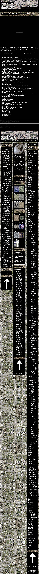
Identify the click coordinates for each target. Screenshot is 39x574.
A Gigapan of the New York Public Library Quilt (12, 68)
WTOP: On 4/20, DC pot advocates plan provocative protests (7, 174)
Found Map (30, 206)
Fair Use (30, 140)
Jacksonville (33, 311)
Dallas (32, 397)
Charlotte (32, 372)
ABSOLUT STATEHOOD (7, 75)
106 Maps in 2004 (5, 105)
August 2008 (18, 309)
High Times (31, 468)
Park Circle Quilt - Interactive (8, 93)
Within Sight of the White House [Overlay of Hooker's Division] (15, 79)
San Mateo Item (31, 483)
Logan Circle (33, 282)
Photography (30, 501)
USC (33, 250)
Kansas (30, 326)
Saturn (32, 391)
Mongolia (32, 431)
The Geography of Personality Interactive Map (11, 71)
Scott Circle (33, 295)
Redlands (32, 251)
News (29, 455)
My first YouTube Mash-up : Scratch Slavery (11, 86)
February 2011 (18, 289)
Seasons (29, 521)
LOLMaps (29, 446)
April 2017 (17, 275)
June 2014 (17, 281)
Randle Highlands (34, 293)
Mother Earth (31, 512)
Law (28, 229)
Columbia (32, 386)
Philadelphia (33, 381)
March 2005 (18, 336)
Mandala (30, 510)
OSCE (29, 500)
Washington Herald (32, 492)
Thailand (30, 400)
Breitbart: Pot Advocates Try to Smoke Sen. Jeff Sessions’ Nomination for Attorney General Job (7, 193)
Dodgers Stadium (34, 244)
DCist (30, 463)
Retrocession (31, 196)
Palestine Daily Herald (33, 477)
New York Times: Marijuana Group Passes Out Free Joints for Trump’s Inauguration (7, 185)
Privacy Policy (27, 140)
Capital (29, 180)
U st (31, 297)
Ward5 (32, 301)
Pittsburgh (32, 382)
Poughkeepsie (33, 370)
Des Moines (33, 325)
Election (29, 200)
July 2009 (17, 302)
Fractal (30, 507)
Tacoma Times (31, 484)
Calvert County (33, 335)
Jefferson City (33, 348)
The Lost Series (5, 101)
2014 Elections (30, 152)
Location (11, 121)
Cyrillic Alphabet (31, 191)
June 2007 (17, 318)
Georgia (30, 315)
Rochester (32, 371)
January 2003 (18, 352)
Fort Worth (33, 398)
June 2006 (17, 326)
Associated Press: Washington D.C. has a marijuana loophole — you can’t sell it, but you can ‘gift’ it (7, 157)
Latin (29, 228)
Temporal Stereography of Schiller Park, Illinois (12, 104)
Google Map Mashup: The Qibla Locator (10, 63)
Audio (29, 171)
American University (32, 265)
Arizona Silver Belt (32, 459)
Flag (28, 205)
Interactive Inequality (6, 100)
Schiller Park (33, 322)
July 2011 (17, 286)
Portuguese (30, 502)
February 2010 (18, 297)
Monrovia (32, 432)
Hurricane (30, 540)
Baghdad (34, 428)
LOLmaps (4, 92)
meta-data (13, 121)
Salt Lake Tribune (32, 482)
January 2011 (18, 290)
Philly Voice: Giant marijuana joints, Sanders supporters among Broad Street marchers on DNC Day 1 (7, 205)
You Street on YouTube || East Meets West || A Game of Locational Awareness (18, 72)
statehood (29, 525)
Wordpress (30, 545)
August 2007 (18, 317)
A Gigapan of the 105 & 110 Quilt (9, 66)
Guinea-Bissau (33, 426)
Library (29, 231)
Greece (34, 422)
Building (29, 178)
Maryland (30, 332)
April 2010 (17, 296)
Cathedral (32, 267)
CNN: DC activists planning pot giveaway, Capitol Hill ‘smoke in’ (7, 180)
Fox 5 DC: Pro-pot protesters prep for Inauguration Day (6, 188)
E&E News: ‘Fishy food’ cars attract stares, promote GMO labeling (7, 233)
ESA (28, 201)
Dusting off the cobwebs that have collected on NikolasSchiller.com (6, 218)
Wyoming (30, 444)
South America (33, 437)
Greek (29, 217)
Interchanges (35, 245)
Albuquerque (33, 359)
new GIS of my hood (6, 113)
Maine (30, 331)
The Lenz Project (18, 260)
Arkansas (30, 239)
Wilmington (33, 310)
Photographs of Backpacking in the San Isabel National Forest (7, 266)
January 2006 (18, 329)
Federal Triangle (33, 274)
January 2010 (18, 298)
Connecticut (31, 262)
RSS (32, 140)
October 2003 (18, 346)
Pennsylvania (31, 380)
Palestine (32, 433)
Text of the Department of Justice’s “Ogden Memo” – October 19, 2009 (7, 244)
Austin (32, 396)
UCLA (34, 249)
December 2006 (18, 322)
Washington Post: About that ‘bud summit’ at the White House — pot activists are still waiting (7, 209)
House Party (30, 223)
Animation (29, 163)
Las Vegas (7, 121)
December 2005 (18, 330)
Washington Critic (31, 538)
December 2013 (18, 282)
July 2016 (17, 277)
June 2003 (17, 349)
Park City (32, 403)
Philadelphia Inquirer (32, 479)
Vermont (30, 404)
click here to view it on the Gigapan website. (22, 53)
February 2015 (18, 279)
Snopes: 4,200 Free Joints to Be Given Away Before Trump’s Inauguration (7, 196)
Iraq (31, 427)
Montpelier (32, 405)
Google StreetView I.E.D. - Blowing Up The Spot (12, 91)
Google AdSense (31, 212)
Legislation (31, 195)
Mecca (32, 429)
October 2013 (18, 283)
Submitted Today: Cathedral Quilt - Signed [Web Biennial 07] (14, 102)
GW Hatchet (31, 467)
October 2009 (18, 300)
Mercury (32, 390)
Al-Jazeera (31, 458)
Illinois (30, 320)
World (30, 414)
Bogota (36, 441)
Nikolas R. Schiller (8, 140)
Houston (32, 399)
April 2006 (17, 327)
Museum (29, 452)
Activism (29, 156)
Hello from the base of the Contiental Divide (7, 264)
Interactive (4, 121)
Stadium (29, 524)
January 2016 (18, 278)
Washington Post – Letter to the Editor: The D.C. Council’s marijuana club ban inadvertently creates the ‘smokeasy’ (6, 213)
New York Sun (31, 473)
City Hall (32, 269)
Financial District (34, 254)
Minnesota (30, 342)
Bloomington (33, 323)
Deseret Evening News (33, 464)
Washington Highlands (33, 305)
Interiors (29, 227)
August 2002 (18, 355)
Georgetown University (33, 276)
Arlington (32, 407)
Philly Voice (31, 480)
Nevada (16, 121)
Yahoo (29, 547)
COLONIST (26, 10)
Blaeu (29, 176)
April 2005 (17, 335)
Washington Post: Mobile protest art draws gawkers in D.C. (7, 235)
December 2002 (18, 353)
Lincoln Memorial (34, 286)
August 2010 (18, 293)
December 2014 (18, 280)
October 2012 (18, 285)
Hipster (29, 221)
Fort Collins (33, 261)
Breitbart (30, 461)
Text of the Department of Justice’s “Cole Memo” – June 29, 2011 (7, 242)
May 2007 (17, 319)
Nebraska (30, 353)
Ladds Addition (34, 379)
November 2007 (18, 315)
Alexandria (32, 406)
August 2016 (18, 276)
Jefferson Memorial (34, 284)
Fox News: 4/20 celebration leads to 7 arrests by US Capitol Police (7, 172)
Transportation (30, 532)
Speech (29, 523)
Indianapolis (33, 324)
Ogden (32, 402)
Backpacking (30, 172)
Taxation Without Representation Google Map (11, 106)
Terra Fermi (4, 83)
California (30, 240)
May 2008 (17, 311)
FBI (28, 204)
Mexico (32, 430)
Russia (32, 434)
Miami (32, 312)
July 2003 (17, 348)
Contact (35, 140)
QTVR (29, 504)
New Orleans (33, 330)
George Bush (30, 209)
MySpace (29, 453)
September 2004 (18, 340)
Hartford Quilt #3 (6, 189)
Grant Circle (33, 278)
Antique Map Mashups (19, 255)
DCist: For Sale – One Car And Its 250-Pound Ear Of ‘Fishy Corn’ (7, 168)
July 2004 (17, 341)
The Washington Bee (32, 486)
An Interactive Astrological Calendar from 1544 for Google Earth (15, 85)
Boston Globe (31, 460)
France (34, 421)
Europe (32, 417)
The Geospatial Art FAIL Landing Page (10, 69)
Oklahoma (30, 376)
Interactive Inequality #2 (7, 97)
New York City (33, 361)
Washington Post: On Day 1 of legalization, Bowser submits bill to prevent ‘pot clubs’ (7, 216)
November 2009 (18, 299)
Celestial (29, 183)
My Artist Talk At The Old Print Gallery (10, 57)
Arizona (30, 237)
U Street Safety (5, 115)
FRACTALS (35, 10)
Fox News (30, 466)
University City (33, 351)
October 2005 (18, 331)
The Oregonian (31, 485)
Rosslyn (32, 409)
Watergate (32, 306)
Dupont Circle (33, 272)
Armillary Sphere (32, 165)
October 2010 (18, 292)
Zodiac (29, 548)
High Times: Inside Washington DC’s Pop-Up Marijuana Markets (7, 152)
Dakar (34, 436)
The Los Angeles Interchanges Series (18, 253)
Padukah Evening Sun (33, 476)
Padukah (32, 328)
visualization (19, 121)
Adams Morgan (33, 264)
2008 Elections (30, 151)
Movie (29, 450)
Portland (32, 378)
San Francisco (33, 253)
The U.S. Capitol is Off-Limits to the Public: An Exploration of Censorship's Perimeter (20, 94)
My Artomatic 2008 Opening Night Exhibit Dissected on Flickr (15, 74)
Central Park (36, 366)
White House (33, 307)
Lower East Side (36, 368)
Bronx (34, 362)
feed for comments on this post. (8, 126)
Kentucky (30, 327)
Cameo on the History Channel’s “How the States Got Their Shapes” (7, 258)
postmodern (30, 503)
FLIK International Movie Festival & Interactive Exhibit (13, 73)
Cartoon (29, 182)
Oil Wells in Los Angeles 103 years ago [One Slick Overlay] (14, 78)
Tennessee (31, 393)
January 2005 (18, 337)
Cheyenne (32, 445)
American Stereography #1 (7, 99)
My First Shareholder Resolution (6, 228)
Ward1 (32, 298)
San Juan (32, 383)
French (29, 207)
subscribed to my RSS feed (9, 52)
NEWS (23, 10)
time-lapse (30, 531)
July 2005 (17, 333)
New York (30, 360)
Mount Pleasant (33, 291)
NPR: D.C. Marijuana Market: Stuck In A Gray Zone (6, 166)
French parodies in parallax (8, 80)
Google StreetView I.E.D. (20, 256)
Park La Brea (35, 248)
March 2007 (18, 320)
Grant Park (34, 321)
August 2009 (18, 301)
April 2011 (17, 288)
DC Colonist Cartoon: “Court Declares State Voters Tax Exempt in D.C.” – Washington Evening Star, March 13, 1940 (7, 239)
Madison (32, 413)
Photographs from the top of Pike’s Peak (7, 263)
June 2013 (17, 284)
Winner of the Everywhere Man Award (18, 263)
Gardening (29, 208)
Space (30, 388)
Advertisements (30, 160)
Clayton (32, 347)
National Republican (32, 472)
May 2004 (17, 342)
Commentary (30, 187)
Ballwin (32, 346)
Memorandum (30, 447)
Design (29, 199)
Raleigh (32, 373)
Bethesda (32, 334)
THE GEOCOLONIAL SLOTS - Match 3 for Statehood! (13, 95)
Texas (30, 395)
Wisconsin (30, 412)
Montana (30, 352)
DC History (30, 193)
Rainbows (30, 542)
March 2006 (18, 328)
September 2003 (18, 347)
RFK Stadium (33, 294)
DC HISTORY (15, 10)
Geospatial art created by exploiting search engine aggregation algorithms (17, 70)
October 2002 (18, 354)
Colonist (15, 140)
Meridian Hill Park (34, 290)
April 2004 (17, 343)
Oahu (32, 317)
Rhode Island (31, 384)
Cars (28, 181)
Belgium (34, 418)
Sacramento (33, 252)
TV (28, 533)
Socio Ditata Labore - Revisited (8, 87)
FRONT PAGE (4, 10)
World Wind (30, 546)
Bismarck (32, 374)
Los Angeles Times (32, 470)
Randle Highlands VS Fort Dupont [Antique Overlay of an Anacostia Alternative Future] (20, 59)
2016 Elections (30, 155)
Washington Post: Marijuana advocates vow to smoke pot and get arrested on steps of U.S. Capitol (7, 177)
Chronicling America (31, 185)
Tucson (32, 238)
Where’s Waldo (8, 50)
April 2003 (17, 350)
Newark (32, 358)
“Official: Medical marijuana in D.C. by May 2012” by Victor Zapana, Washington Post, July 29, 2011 (6, 247)
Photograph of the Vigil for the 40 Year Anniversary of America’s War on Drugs (7, 254)
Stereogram (30, 527)
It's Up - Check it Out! (6, 110)
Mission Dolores (34, 257)
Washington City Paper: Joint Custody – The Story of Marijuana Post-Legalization (7, 160)
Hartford (32, 263)
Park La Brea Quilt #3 (6, 103)
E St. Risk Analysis (6, 117)
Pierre (32, 387)
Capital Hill (33, 266)
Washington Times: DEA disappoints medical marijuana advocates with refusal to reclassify (7, 202)
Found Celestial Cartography (8, 81)
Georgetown (33, 275)
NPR (29, 475)
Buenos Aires (36, 439)
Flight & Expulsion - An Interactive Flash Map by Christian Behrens (16, 77)
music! (3, 116)
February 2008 (18, 313)
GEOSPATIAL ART (10, 10)
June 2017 (17, 274)
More (31, 516)
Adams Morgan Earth (6, 84)
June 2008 (17, 310)
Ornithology (30, 499)
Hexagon (32, 515)
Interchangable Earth (6, 82)
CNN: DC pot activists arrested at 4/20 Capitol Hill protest (7, 170)
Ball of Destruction (6, 111)
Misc (30, 511)
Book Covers (30, 177)
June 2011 (17, 287)
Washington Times (32, 495)
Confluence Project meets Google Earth (10, 109)
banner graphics (31, 173)
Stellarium (29, 526)
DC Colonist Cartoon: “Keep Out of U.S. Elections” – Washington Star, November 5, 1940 (7, 251)
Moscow (34, 435)
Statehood (30, 197)
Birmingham (33, 234)
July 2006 (17, 325)
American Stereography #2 (7, 98)
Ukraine (32, 443)
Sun (31, 392)
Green (29, 218)
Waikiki (34, 318)
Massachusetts (31, 338)
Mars (31, 389)
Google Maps (30, 214)
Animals (29, 162)
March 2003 (18, 351)
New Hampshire (31, 356)
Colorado (30, 258)
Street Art (29, 528)
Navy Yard (32, 292)
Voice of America (32, 487)
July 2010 (17, 294)
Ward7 (32, 302)
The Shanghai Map (18, 258)
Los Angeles (33, 242)
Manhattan (34, 364)
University (29, 534)
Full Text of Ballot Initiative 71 (6, 227)
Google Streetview (31, 215)
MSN (28, 451)
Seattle (32, 410)
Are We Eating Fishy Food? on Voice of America (6, 231)
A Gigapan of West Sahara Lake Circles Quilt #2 (15, 13)
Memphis (32, 394)
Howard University (34, 279)
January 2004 (18, 344)
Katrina (32, 541)
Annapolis (32, 333)
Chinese (29, 184)
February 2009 (18, 305)
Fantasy (29, 202)
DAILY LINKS (30, 192)
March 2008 (18, 312)
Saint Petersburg (34, 313)
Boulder (32, 259)
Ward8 (32, 303)
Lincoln (32, 354)
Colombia (34, 440)
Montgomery (33, 235)
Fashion (29, 203)
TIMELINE (19, 10)
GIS (28, 210)
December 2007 (18, 314)
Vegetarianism (30, 535)
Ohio (30, 375)
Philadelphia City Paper (33, 478)
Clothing (29, 186)
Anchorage (32, 236)
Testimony (29, 530)
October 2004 (18, 339)
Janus (30, 508)
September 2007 (18, 316)
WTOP (30, 496)
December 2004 (18, 338)
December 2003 (18, 345)
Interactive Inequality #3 (7, 96)
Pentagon (32, 408)
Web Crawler (30, 544)
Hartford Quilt (5, 190)
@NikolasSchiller (32, 144)
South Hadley (33, 340)
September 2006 (18, 324)
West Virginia (31, 411)
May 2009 (17, 303)
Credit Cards (30, 190)
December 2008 (18, 306)
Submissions (30, 529)
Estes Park (33, 260)
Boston (32, 339)
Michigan (30, 341)
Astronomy (30, 170)
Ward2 (32, 299)
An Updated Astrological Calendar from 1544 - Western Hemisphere (16, 89)
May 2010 (17, 295)
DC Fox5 (30, 462)
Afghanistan (33, 415)
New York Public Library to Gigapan (25, 47)
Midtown (36, 369)
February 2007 (18, 321)
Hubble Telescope (31, 224)
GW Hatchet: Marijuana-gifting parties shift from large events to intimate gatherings (7, 154)
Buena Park (33, 241)
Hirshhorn (34, 283)
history (29, 222)
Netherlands (35, 423)
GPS (28, 216)
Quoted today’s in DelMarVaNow (6, 220)
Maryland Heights (34, 349)
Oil (28, 498)
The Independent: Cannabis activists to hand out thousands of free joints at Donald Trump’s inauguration (7, 199)
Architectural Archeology (32, 168)
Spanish (29, 522)
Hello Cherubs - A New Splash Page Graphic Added (12, 76)
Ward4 (32, 300)
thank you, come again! (32, 571)
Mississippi (31, 344)
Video (29, 536)
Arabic (29, 167)
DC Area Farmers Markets (7, 108)
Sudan (32, 442)
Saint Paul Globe (32, 481)
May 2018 (17, 271)
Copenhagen (37, 419)
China (32, 416)
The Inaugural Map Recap (7, 112)
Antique (29, 164)
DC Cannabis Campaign (33, 153)
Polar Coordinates (34, 517)
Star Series (31, 519)
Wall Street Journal (32, 488)
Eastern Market (33, 273)
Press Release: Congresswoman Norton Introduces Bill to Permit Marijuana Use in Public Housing (7, 149)
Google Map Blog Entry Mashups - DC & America (12, 107)
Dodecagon (33, 514)
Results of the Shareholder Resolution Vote (7, 225)
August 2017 (18, 273)
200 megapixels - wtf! (6, 114)
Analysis (29, 161)
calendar (29, 179)
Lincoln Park (33, 281)
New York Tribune (32, 474)
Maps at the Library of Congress (19, 261)
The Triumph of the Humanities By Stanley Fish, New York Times (7, 261)
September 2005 (18, 332)
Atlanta (32, 316)
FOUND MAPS (30, 10)
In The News (30, 225)
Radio (29, 505)
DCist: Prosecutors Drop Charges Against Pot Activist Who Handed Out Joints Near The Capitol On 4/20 (7, 163)
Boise (32, 319)
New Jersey (31, 357)
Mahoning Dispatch (32, 471)
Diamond (32, 513)
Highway (29, 220)
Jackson (32, 345)
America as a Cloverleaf (7, 90)
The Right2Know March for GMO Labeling (7, 236)
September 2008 (18, 308)
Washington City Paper (33, 489)
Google (29, 211)
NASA (29, 454)
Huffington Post (31, 469)
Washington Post (32, 494)
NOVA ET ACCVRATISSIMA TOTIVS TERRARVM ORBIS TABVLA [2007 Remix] (17, 88)
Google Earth (30, 213)
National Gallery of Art (35, 287)
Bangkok (32, 401)
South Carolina (31, 385)
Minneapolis (33, 343)
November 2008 (18, 307)
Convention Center (34, 271)
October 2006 (18, 323)
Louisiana (30, 329)
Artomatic (29, 169)
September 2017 (18, 272)
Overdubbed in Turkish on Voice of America (7, 229)
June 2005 (17, 334)
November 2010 (18, 291)
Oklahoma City (33, 377)
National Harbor (33, 337)
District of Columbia (21, 140)
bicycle (29, 175)
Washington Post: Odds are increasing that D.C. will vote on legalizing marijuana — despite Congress (7, 222)
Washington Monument (35, 289)
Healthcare (30, 219)
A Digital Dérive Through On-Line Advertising (11, 60)
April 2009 (17, 304)
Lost (29, 509)
